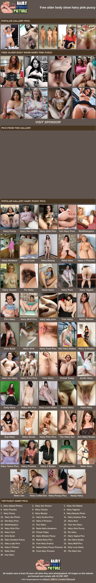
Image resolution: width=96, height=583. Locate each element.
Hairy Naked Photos (13, 506)
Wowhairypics (11, 525)
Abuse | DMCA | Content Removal (59, 579)
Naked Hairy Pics (44, 540)
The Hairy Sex (74, 551)
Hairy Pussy (9, 513)
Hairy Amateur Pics (77, 517)
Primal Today (42, 532)
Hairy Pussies (10, 510)
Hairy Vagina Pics (76, 536)
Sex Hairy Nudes (76, 540)
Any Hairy (9, 555)
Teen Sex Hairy (75, 525)
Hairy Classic (41, 510)
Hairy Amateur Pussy (15, 540)
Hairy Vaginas (73, 510)
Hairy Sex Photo (12, 517)
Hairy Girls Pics (12, 528)
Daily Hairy (10, 551)
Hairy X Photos (12, 547)
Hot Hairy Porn (12, 521)
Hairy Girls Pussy (76, 528)
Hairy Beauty (41, 513)
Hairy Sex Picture (43, 506)
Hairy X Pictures (44, 521)
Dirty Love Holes (76, 547)
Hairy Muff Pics (75, 543)
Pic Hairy (72, 532)
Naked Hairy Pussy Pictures (49, 547)
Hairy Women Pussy (46, 536)
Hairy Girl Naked (74, 506)
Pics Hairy (41, 525)
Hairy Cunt (10, 532)
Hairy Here (73, 521)
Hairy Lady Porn (12, 543)
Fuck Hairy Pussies (45, 551)
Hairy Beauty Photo (76, 513)
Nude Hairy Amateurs (46, 528)
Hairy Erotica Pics (44, 517)
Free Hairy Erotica (44, 543)
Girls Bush (10, 536)
